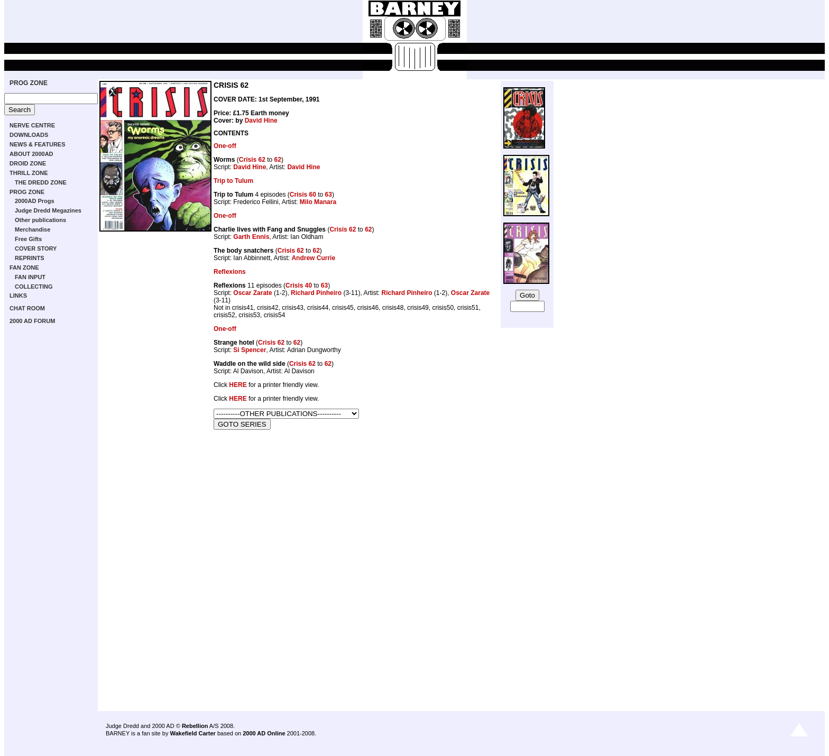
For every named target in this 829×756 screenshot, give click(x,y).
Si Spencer (249, 350)
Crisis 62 (252, 159)
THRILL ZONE (29, 173)
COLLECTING (34, 286)
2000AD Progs (34, 201)
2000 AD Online (264, 733)
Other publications (40, 220)
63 (328, 194)
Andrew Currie (313, 258)
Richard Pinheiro (316, 293)
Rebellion (195, 726)
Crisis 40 (298, 285)
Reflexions (230, 271)
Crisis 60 (303, 194)
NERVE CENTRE (32, 125)
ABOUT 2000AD (31, 154)
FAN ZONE (24, 267)
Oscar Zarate (252, 293)
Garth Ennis (251, 237)
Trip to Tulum (233, 181)
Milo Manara (318, 202)
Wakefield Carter (192, 733)
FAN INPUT (30, 277)
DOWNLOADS (29, 135)
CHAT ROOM (27, 308)
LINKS (18, 295)
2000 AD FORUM (32, 321)
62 (277, 159)
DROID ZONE (28, 163)
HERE (237, 385)
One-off (225, 146)
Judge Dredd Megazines (48, 210)
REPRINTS (29, 258)
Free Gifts (28, 239)
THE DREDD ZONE (41, 182)
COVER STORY (36, 248)
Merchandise (32, 229)
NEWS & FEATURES (38, 144)
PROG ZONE (29, 83)
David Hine (261, 120)
